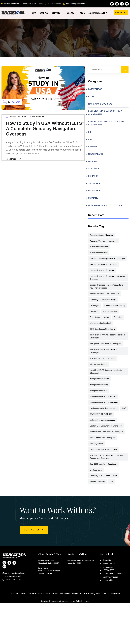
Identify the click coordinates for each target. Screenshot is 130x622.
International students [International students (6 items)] (98, 364)
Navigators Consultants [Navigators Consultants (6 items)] (99, 379)
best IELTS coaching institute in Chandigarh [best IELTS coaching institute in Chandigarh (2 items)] (107, 258)
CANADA (92, 146)
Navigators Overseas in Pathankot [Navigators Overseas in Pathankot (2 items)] (104, 402)
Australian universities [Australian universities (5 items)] (99, 253)
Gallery (71, 13)
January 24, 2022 (16, 116)
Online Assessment (97, 13)
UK (89, 132)
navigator (15, 102)
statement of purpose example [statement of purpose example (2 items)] (102, 420)
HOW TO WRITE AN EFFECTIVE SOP (105, 205)
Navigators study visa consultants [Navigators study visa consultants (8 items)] (103, 408)
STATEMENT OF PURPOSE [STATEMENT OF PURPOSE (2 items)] (101, 414)
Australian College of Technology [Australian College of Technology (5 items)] (104, 241)
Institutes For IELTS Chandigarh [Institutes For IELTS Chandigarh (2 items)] (102, 358)
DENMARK (93, 176)
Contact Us (121, 13)
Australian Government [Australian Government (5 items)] (99, 247)
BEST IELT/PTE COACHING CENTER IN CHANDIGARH (106, 123)
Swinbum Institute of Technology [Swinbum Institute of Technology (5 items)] (103, 449)
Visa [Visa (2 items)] (111, 482)
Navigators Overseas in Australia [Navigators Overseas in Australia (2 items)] (103, 396)
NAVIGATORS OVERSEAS (100, 104)
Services (57, 13)
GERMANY (93, 198)
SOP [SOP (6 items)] (124, 408)
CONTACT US (34, 529)
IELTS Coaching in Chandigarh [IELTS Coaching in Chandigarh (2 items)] (102, 329)
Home (33, 13)
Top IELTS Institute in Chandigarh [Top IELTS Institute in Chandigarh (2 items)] (103, 464)
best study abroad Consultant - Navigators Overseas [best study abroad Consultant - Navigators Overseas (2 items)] (107, 277)
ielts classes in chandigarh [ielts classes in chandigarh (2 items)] (100, 323)
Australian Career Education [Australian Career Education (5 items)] (101, 235)
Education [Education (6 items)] (118, 317)
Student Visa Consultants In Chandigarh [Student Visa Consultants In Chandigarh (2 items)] (106, 426)
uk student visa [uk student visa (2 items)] (96, 470)
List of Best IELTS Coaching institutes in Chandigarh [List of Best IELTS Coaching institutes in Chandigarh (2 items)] (106, 371)
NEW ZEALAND (95, 154)
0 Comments (36, 116)
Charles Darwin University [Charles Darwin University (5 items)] (114, 305)
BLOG (91, 96)
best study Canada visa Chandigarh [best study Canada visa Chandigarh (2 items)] (104, 294)
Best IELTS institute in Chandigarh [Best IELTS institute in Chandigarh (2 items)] (103, 264)
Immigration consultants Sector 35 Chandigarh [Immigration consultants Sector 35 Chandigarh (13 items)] (103, 350)
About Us (44, 13)
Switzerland (94, 183)
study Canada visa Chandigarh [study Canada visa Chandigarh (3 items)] (102, 438)
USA (90, 139)
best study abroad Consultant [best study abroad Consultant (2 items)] (102, 270)
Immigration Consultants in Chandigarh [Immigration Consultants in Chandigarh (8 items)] (105, 344)
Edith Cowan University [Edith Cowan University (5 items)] (99, 317)
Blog (82, 13)
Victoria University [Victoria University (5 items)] (97, 482)
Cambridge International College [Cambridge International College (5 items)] (103, 299)
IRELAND (92, 161)
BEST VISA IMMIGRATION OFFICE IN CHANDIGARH (105, 113)
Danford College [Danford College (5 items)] (110, 311)
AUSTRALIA (93, 168)
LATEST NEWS (95, 89)
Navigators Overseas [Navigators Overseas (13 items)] (98, 390)
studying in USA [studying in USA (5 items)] (96, 443)
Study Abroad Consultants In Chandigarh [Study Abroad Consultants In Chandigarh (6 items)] (106, 432)
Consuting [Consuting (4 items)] (94, 311)
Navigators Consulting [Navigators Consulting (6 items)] (99, 385)
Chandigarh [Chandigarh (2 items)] (94, 305)
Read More (13, 158)
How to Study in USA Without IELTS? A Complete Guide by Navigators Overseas (45, 128)
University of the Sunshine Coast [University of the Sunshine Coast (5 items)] (103, 476)
